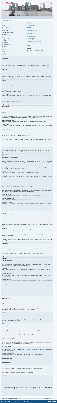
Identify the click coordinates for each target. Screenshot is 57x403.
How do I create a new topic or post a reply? (6, 38)
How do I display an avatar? (5, 34)
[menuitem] (6, 16)
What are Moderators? (29, 23)
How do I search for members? (30, 38)
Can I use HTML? (4, 49)
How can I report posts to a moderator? (6, 44)
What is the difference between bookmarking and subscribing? (34, 41)
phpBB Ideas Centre (33, 382)
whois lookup (3, 387)
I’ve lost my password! (4, 26)
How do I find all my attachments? (31, 46)
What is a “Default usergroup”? (30, 26)
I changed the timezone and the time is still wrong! (7, 32)
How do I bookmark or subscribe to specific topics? (32, 42)
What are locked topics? (4, 53)
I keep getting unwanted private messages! (32, 30)
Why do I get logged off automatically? (6, 27)
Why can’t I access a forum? (5, 42)
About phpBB (3, 378)
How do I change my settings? (5, 30)
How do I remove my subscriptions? (31, 43)
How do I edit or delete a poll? (5, 41)
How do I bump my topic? (4, 46)
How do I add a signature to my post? (6, 39)
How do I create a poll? (4, 40)
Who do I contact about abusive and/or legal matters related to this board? (35, 50)
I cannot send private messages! (30, 29)
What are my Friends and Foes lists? (31, 33)
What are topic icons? (4, 54)
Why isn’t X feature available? (30, 49)
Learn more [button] (29, 401)
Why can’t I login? (4, 25)
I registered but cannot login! (5, 24)
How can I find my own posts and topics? (31, 39)
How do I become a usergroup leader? (31, 25)
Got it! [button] (52, 401)
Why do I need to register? (4, 22)
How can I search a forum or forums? (31, 36)
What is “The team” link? (30, 27)
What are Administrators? (30, 22)
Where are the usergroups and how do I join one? (32, 24)
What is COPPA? (3, 23)
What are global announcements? (5, 51)
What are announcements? (5, 52)
